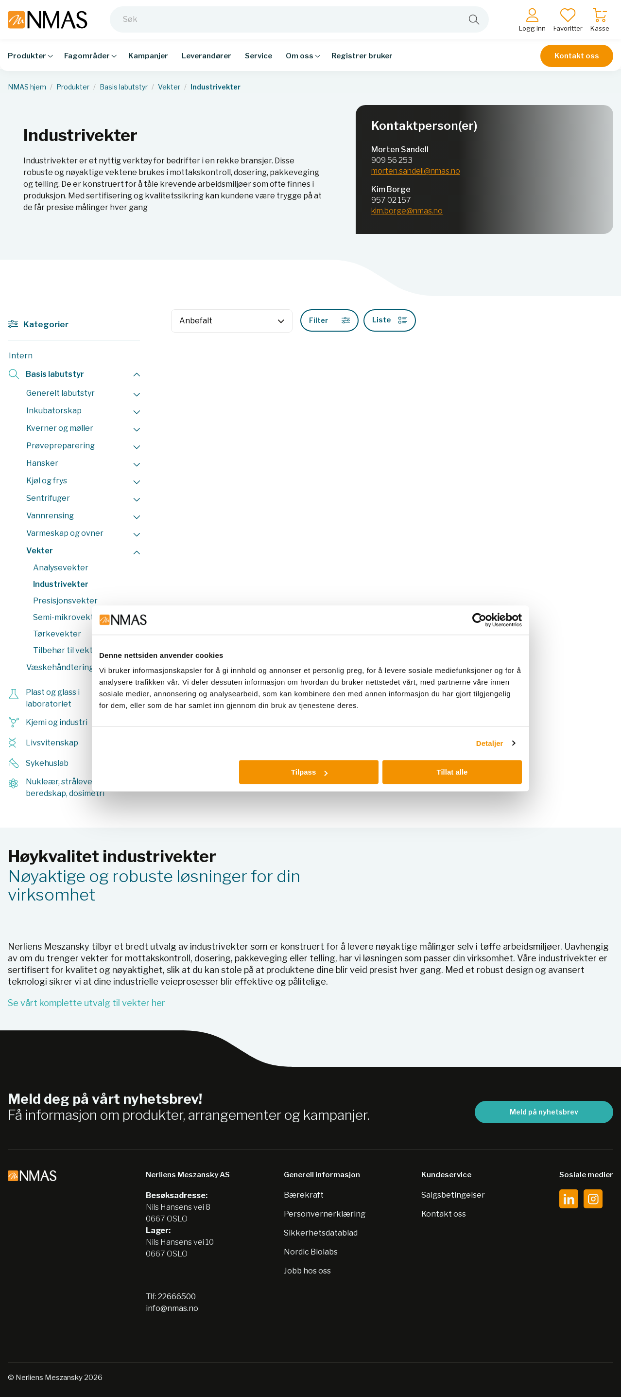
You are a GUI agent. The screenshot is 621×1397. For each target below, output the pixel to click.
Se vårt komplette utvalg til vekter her (86, 1003)
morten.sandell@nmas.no (415, 171)
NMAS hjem (27, 87)
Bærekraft (304, 1195)
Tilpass (309, 772)
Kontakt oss (576, 59)
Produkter (72, 87)
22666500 (177, 1296)
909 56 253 (392, 160)
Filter (329, 320)
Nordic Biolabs (311, 1251)
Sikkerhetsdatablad (321, 1233)
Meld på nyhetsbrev (544, 1112)
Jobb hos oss (307, 1270)
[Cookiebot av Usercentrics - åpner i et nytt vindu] (479, 620)
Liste (389, 320)
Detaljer (489, 743)
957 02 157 (391, 200)
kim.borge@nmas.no (407, 210)
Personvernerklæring (324, 1214)
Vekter (169, 87)
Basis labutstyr (124, 87)
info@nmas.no (172, 1308)
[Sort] (232, 321)
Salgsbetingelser (453, 1195)
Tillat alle (451, 772)
